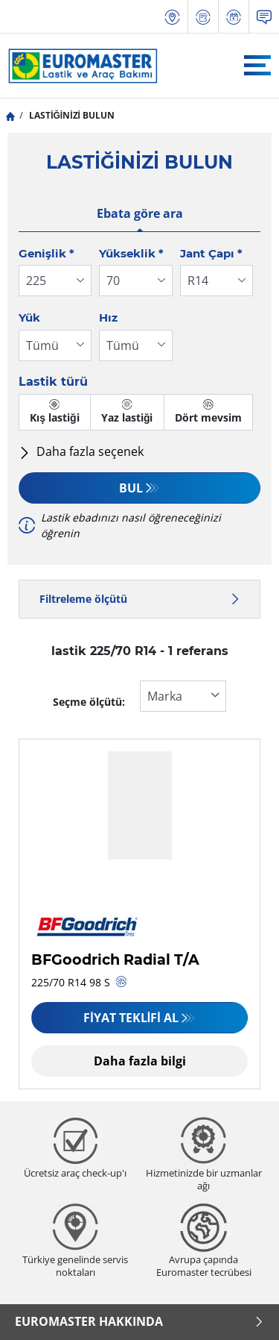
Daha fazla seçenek (81, 451)
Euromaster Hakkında (139, 1321)
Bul (131, 488)
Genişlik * (46, 253)
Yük (29, 317)
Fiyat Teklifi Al (130, 1017)
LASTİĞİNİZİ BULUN (71, 115)
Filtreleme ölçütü (139, 599)
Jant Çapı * (211, 253)
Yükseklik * (131, 253)
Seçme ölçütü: (89, 702)
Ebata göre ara (140, 213)
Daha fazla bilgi (140, 1061)
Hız (108, 317)
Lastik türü (53, 382)
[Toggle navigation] (257, 65)
